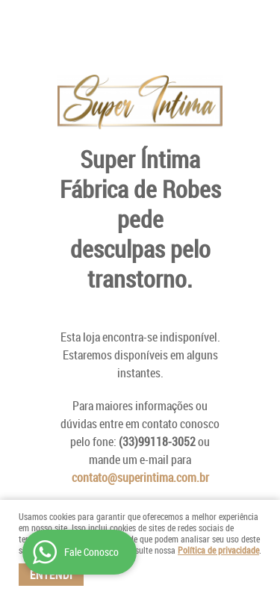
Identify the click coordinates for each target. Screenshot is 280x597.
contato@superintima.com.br (140, 477)
